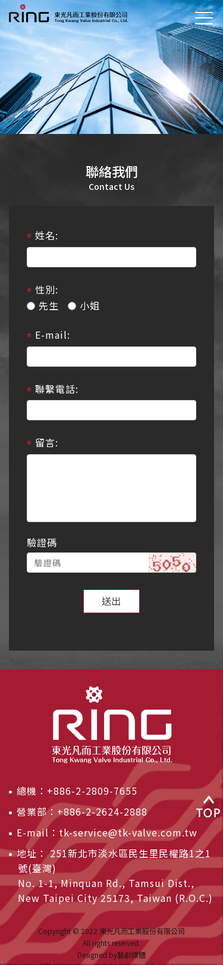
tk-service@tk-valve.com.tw (128, 832)
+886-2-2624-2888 (102, 811)
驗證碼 (42, 542)
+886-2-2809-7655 (92, 790)
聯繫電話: (56, 389)
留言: (46, 442)
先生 (43, 306)
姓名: (46, 235)
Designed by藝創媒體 (111, 955)
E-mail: (52, 334)
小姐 (84, 306)
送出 (112, 601)
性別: (46, 289)
